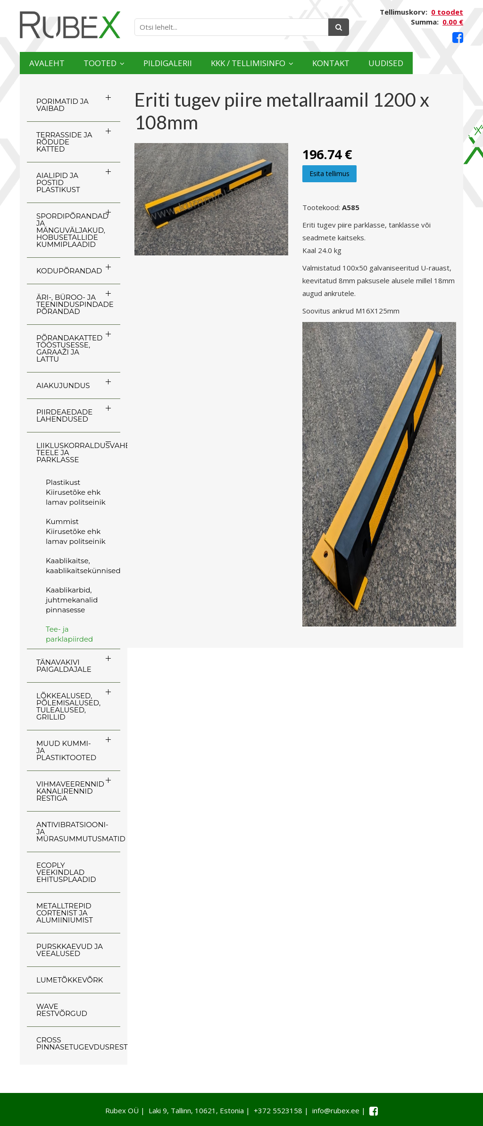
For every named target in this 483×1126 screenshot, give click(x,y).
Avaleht (50, 63)
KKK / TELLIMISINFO (278, 63)
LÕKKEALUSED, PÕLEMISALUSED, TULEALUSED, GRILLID (68, 706)
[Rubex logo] (70, 24)
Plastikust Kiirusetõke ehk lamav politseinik (76, 492)
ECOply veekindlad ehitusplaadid (66, 872)
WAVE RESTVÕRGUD (61, 1010)
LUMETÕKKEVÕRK (69, 979)
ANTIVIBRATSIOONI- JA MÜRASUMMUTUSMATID (78, 831)
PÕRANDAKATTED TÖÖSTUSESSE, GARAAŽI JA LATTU (69, 348)
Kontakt (371, 63)
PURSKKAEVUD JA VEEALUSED (69, 950)
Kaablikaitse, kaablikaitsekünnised (83, 565)
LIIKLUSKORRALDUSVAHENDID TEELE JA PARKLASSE (78, 452)
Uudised (433, 63)
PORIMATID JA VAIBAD (62, 105)
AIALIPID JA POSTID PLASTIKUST (58, 182)
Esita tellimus (329, 173)
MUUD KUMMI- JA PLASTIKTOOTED (66, 750)
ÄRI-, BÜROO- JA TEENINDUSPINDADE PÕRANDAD (75, 304)
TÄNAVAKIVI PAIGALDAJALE (64, 666)
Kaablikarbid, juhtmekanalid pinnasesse (72, 599)
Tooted (110, 63)
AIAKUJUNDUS (63, 385)
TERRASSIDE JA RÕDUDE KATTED (64, 141)
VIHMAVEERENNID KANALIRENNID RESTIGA (70, 791)
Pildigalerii (186, 63)
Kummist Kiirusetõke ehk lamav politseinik (76, 531)
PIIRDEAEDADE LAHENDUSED (64, 415)
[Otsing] (338, 27)
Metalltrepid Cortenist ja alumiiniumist (64, 912)
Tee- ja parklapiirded (69, 634)
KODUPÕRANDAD (69, 270)
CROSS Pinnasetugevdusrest (78, 1043)
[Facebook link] (457, 37)
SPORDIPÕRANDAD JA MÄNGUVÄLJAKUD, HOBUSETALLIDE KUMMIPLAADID (72, 230)
